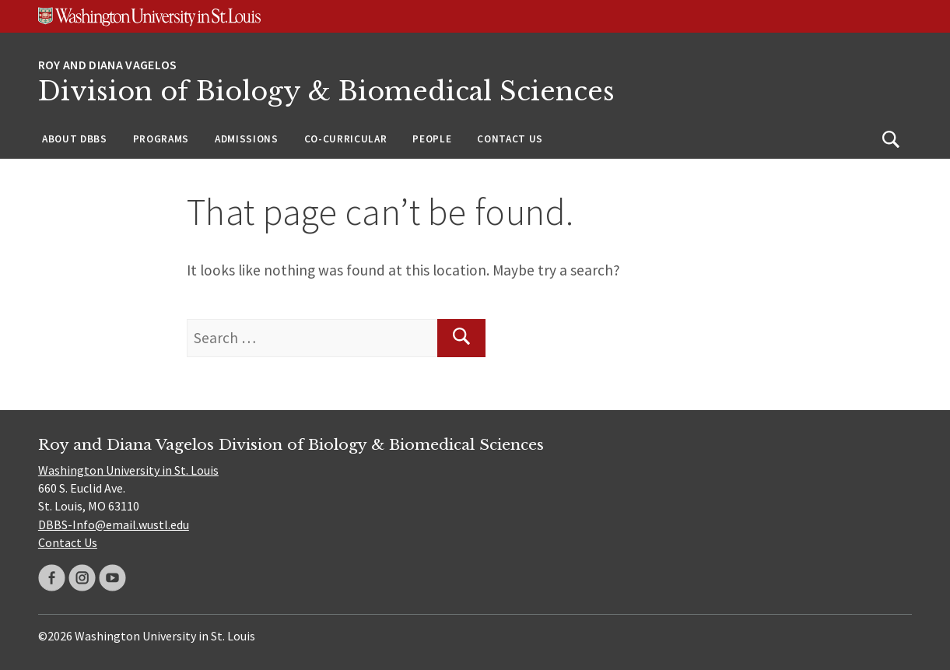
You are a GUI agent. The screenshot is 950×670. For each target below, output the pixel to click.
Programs (161, 139)
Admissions (247, 139)
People (431, 139)
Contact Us (510, 139)
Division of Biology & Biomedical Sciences (326, 91)
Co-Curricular (345, 139)
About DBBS (74, 139)
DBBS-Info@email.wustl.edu (113, 524)
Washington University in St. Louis (128, 470)
